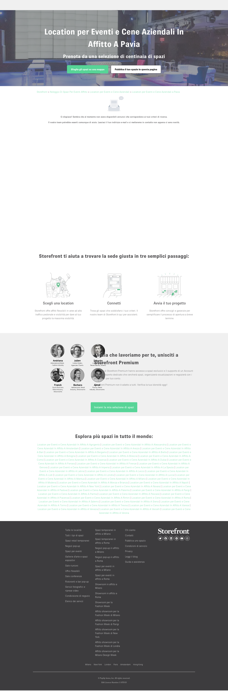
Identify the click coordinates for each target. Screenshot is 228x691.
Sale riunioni (71, 566)
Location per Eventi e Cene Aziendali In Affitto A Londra (84, 475)
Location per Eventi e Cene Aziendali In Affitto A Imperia (79, 468)
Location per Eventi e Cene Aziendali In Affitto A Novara (130, 487)
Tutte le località (73, 530)
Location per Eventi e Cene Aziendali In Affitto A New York (68, 487)
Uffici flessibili (72, 571)
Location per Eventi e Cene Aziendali (109, 91)
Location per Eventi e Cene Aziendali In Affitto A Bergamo (76, 452)
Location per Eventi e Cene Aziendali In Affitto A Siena (130, 502)
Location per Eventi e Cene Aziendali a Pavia (156, 91)
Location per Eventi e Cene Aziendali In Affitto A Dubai (137, 460)
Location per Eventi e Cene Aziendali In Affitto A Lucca (145, 475)
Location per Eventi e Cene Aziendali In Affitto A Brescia (107, 456)
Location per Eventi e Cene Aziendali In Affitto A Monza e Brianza (93, 483)
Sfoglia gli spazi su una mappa (87, 69)
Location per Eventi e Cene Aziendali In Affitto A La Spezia (142, 468)
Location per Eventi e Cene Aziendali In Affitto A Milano (116, 479)
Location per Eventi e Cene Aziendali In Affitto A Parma (67, 494)
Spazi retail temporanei (77, 541)
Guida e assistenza (135, 562)
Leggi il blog (131, 557)
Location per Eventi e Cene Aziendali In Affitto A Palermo (99, 490)
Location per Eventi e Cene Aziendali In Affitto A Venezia (68, 509)
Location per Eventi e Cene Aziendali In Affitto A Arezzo (110, 449)
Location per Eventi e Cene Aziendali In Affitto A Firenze (106, 464)
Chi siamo (130, 530)
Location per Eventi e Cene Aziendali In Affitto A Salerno (69, 502)
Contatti (129, 536)
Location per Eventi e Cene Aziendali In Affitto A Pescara (129, 494)
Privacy (129, 552)
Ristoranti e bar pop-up (77, 582)
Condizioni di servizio (136, 546)
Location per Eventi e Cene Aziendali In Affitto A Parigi (161, 490)
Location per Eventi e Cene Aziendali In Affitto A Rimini (100, 498)
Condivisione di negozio (77, 596)
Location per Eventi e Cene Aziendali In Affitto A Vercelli (130, 509)
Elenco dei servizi (74, 601)
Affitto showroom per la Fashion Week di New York (107, 634)
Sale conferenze (73, 577)
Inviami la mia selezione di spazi (114, 408)
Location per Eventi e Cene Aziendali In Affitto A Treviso (98, 506)
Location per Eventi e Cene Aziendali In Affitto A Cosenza (75, 460)
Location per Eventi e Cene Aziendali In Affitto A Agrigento (68, 445)
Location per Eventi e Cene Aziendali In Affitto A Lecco (115, 471)
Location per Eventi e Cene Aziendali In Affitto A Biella (138, 452)
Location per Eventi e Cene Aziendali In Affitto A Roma (161, 498)
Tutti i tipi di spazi (74, 536)
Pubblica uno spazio (135, 541)
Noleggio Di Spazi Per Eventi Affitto (68, 91)
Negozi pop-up (72, 546)
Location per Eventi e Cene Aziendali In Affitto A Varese (159, 506)
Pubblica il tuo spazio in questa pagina (136, 69)
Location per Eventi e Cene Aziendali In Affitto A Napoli (159, 483)
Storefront (42, 91)
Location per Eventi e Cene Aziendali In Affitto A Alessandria (134, 445)
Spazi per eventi (73, 552)
